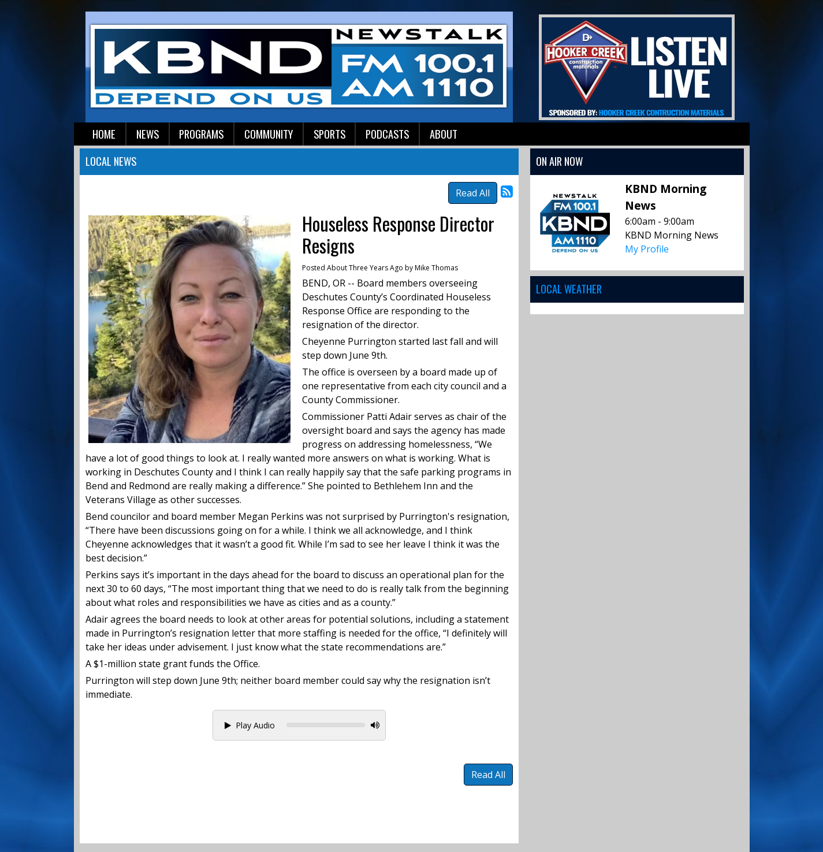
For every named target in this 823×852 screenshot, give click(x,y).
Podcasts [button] (387, 134)
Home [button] (104, 134)
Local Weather (569, 288)
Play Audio (250, 725)
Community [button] (268, 134)
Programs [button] (201, 134)
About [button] (443, 134)
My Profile (647, 249)
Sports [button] (329, 134)
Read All (473, 193)
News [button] (147, 134)
